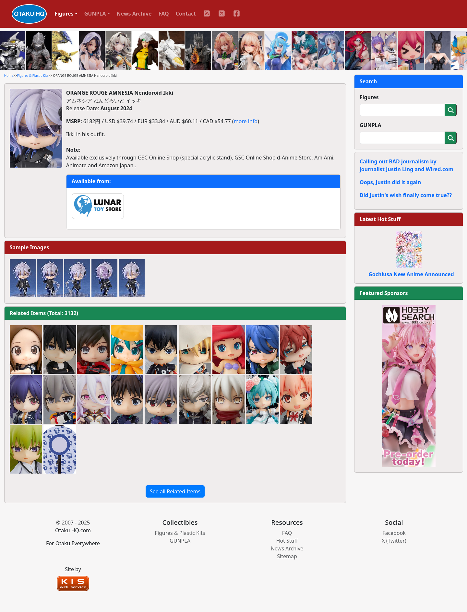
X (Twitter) (394, 540)
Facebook (394, 532)
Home (8, 75)
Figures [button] (64, 13)
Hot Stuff (287, 540)
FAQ (164, 13)
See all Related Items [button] (175, 491)
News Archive (134, 13)
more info (245, 121)
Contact (186, 13)
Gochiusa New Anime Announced (411, 274)
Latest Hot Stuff (380, 219)
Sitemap (287, 556)
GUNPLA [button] (95, 13)
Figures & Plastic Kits (33, 75)
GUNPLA (370, 125)
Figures (369, 97)
